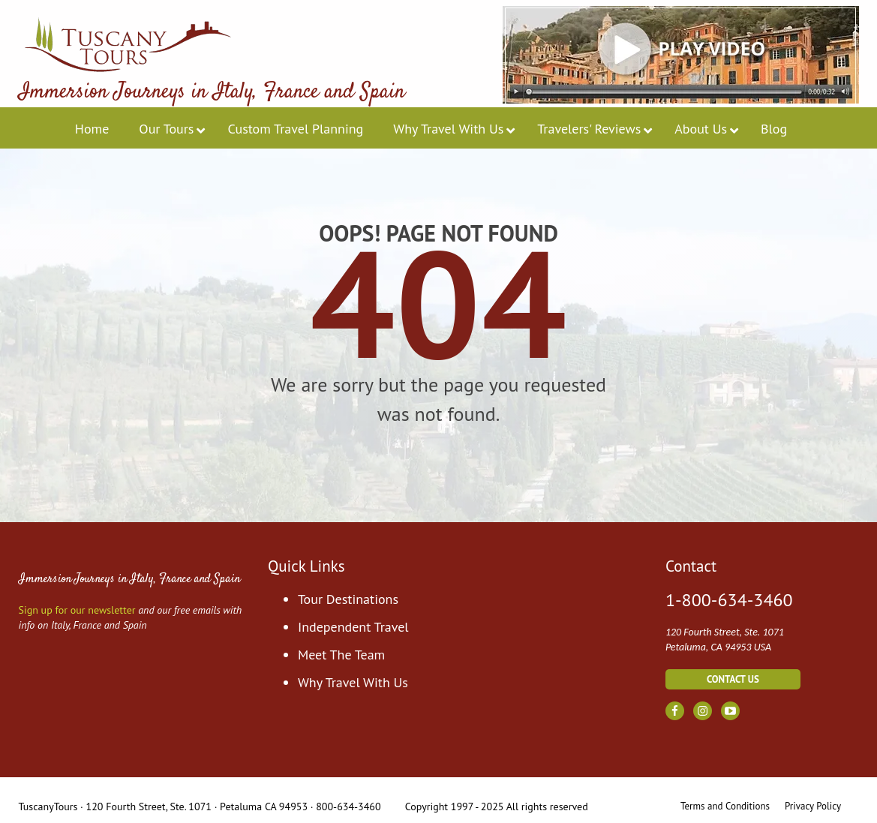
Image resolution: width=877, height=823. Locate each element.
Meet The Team (341, 654)
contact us (733, 679)
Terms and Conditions (725, 806)
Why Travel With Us (353, 682)
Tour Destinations (348, 599)
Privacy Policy (813, 806)
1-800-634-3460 (729, 600)
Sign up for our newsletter (77, 610)
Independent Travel (353, 626)
